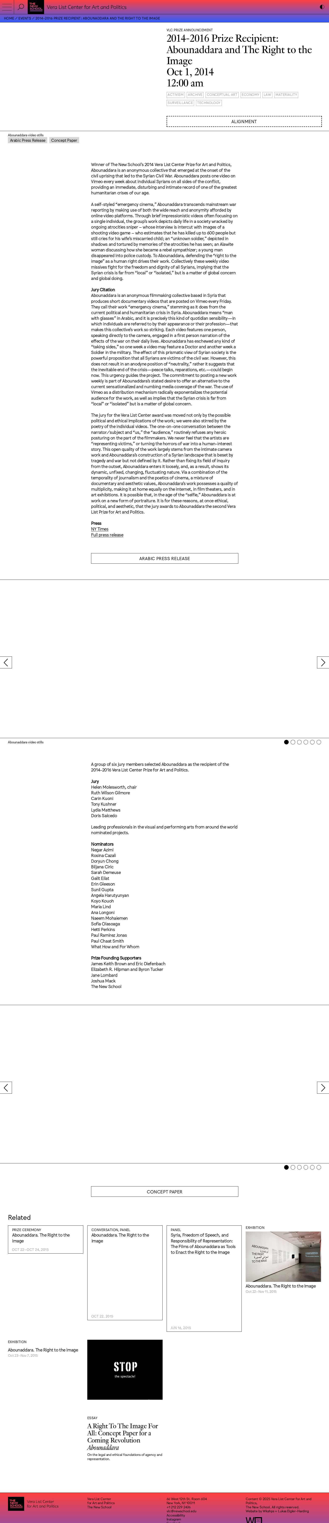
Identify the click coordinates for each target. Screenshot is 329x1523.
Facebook (174, 1485)
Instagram (174, 1481)
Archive (195, 94)
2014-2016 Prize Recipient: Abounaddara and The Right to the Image (97, 18)
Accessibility (176, 1477)
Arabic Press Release (27, 140)
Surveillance (180, 102)
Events (24, 18)
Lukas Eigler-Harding (293, 1473)
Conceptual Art (222, 94)
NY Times (99, 528)
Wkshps (268, 1473)
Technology (209, 102)
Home (9, 18)
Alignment (244, 121)
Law (267, 94)
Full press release (107, 534)
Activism (176, 94)
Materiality (286, 94)
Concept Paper (64, 140)
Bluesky (172, 1489)
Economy (250, 94)
